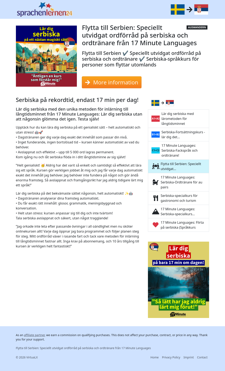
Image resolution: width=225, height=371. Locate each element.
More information (111, 82)
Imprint (188, 357)
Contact (202, 357)
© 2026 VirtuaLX (27, 357)
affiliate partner (34, 335)
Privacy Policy (171, 357)
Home (154, 357)
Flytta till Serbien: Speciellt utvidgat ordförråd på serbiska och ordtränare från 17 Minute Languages (83, 348)
